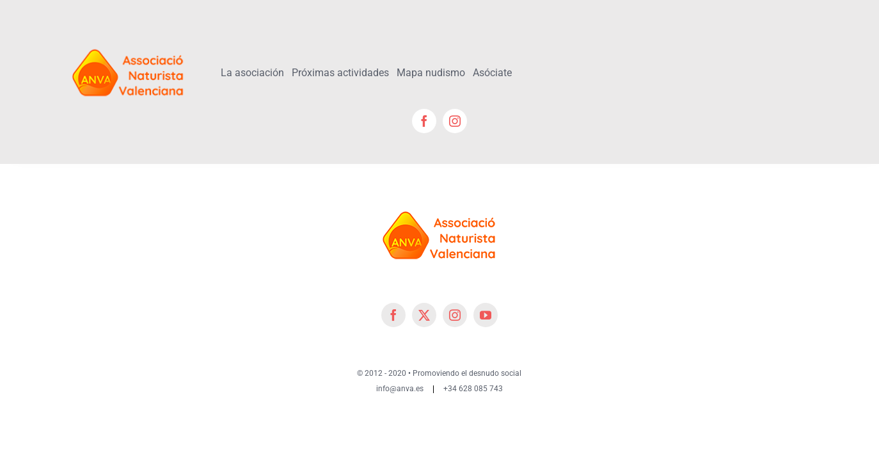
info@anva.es (400, 388)
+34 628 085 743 (473, 388)
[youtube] (485, 315)
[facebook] (424, 121)
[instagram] (455, 121)
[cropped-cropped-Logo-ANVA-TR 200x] (128, 43)
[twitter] (424, 315)
